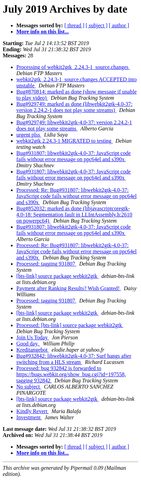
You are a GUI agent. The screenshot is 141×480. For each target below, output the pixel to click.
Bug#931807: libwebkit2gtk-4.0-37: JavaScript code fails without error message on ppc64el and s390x (73, 156)
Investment (29, 417)
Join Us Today (32, 337)
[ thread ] (74, 25)
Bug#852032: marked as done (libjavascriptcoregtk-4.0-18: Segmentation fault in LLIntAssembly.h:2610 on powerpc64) (74, 215)
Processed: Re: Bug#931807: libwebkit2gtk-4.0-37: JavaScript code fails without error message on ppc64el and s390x (76, 196)
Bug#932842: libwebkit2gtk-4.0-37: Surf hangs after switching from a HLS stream (73, 359)
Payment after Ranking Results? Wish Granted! (68, 288)
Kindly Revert (32, 411)
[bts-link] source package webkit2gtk (57, 276)
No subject (28, 387)
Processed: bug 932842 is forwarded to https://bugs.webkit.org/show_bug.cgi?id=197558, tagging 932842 (71, 374)
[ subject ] (97, 25)
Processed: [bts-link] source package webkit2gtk (69, 325)
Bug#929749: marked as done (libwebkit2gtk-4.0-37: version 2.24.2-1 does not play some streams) (74, 107)
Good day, (28, 344)
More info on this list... (42, 31)
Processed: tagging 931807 (46, 264)
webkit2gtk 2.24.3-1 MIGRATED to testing (64, 141)
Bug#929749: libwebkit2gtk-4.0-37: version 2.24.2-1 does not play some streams (74, 125)
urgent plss (28, 135)
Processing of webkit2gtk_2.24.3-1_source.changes (73, 67)
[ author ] (119, 25)
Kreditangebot (32, 350)
